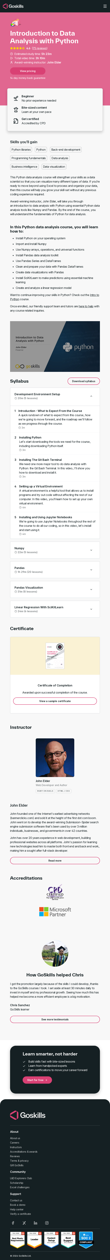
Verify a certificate (20, 1213)
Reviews (15, 1156)
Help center (17, 1209)
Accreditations (18, 1151)
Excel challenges (19, 1187)
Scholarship (16, 1182)
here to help (86, 306)
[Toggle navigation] (105, 6)
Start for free (37, 1080)
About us (15, 1138)
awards (33, 1151)
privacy (24, 1160)
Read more (55, 860)
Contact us (16, 1200)
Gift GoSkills (17, 1165)
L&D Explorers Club (21, 1178)
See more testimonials (55, 1019)
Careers (14, 1142)
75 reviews (39, 48)
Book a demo (17, 1204)
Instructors (16, 1147)
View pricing (27, 70)
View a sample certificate (55, 701)
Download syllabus (83, 381)
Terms (13, 1160)
